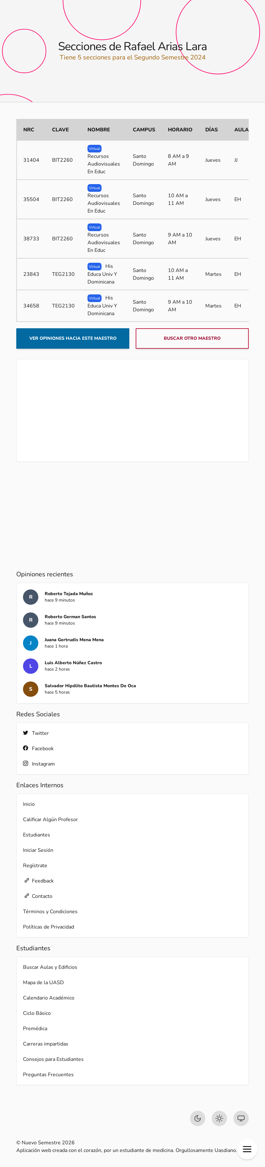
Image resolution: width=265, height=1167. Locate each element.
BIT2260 (62, 160)
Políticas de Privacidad (48, 926)
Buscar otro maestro (192, 338)
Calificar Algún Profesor (50, 819)
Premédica (35, 1028)
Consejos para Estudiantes (53, 1059)
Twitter (36, 733)
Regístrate (35, 865)
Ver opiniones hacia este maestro (73, 338)
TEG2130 (63, 274)
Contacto (37, 896)
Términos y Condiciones (50, 911)
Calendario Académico (48, 997)
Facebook (38, 748)
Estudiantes (36, 834)
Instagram (39, 763)
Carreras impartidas (45, 1043)
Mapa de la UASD (43, 982)
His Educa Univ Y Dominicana (102, 274)
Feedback (38, 880)
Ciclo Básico (37, 1013)
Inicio (29, 804)
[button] (247, 1149)
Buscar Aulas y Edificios (50, 967)
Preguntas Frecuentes (48, 1074)
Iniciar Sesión (38, 850)
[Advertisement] (132, 410)
